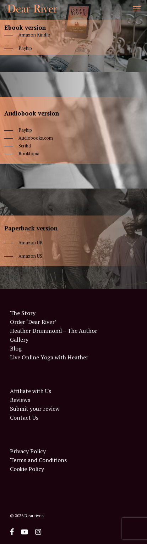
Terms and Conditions (38, 460)
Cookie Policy (27, 469)
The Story (23, 313)
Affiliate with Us (30, 391)
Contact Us (24, 418)
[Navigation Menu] (137, 8)
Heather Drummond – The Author (53, 331)
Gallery (19, 340)
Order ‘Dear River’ (33, 322)
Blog (16, 349)
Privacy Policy (28, 451)
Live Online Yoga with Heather (49, 357)
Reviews (20, 400)
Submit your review (35, 409)
